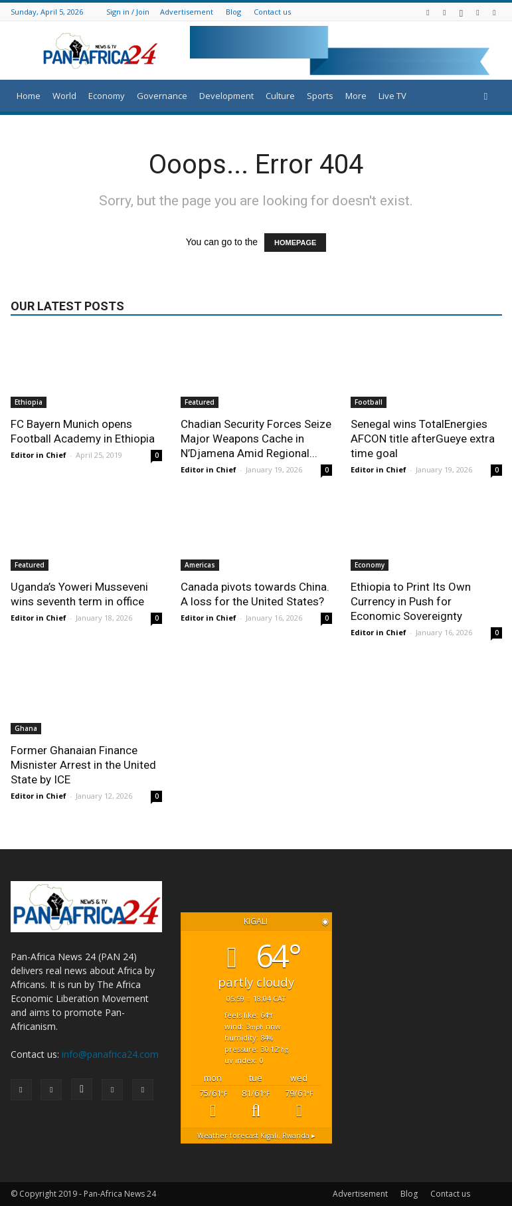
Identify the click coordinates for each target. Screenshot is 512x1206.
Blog (233, 12)
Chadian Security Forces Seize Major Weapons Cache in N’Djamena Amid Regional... (256, 438)
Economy (106, 96)
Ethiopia (29, 402)
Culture (280, 96)
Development (226, 96)
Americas (200, 564)
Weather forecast (256, 1135)
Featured (199, 402)
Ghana (26, 728)
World (64, 96)
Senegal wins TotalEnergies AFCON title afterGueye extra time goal (423, 438)
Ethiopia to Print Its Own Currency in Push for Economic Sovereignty (411, 601)
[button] (486, 96)
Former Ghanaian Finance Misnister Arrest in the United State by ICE (83, 765)
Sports (320, 96)
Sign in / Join (127, 12)
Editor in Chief (38, 455)
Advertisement (186, 12)
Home (29, 96)
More (356, 96)
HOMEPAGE (295, 243)
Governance (162, 96)
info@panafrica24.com (110, 1054)
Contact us (272, 12)
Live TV (392, 96)
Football (369, 402)
